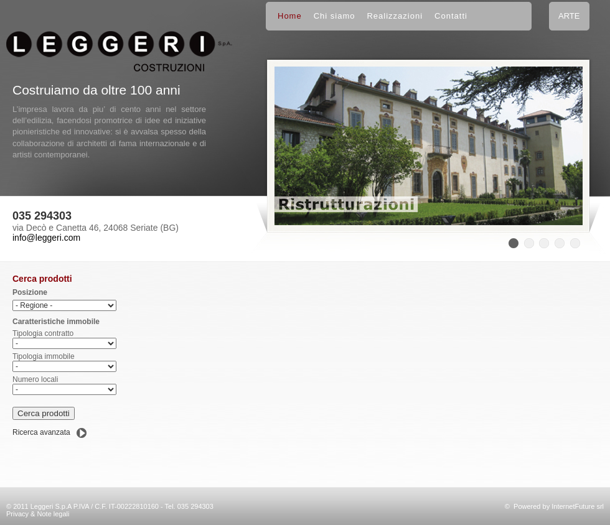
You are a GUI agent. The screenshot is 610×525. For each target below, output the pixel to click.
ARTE (569, 16)
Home (290, 16)
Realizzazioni (395, 16)
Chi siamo (334, 16)
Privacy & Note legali (38, 514)
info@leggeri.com (46, 238)
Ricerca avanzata (41, 432)
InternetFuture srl (577, 506)
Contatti (450, 16)
